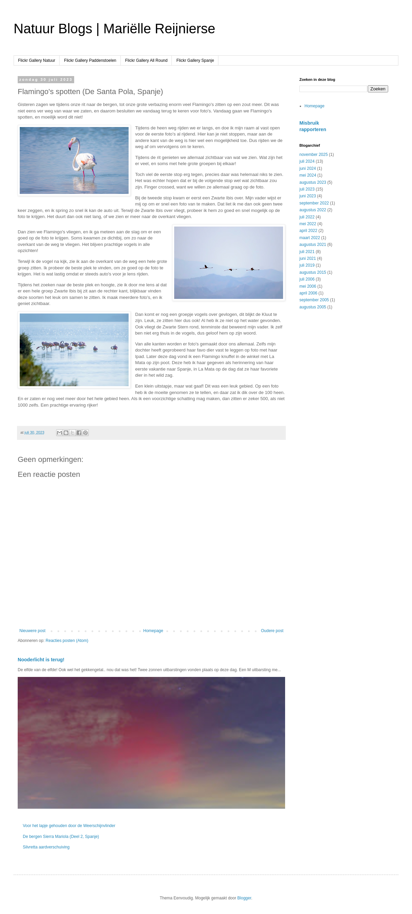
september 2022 (314, 203)
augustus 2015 (312, 272)
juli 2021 (307, 251)
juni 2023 (307, 196)
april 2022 (308, 230)
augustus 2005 (312, 307)
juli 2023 (307, 189)
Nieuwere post (32, 630)
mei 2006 (307, 286)
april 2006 (308, 293)
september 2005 (314, 300)
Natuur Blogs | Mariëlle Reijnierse (114, 28)
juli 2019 (307, 265)
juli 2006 (307, 279)
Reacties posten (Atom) (67, 640)
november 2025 (313, 154)
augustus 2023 (312, 182)
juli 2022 (307, 217)
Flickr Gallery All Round (146, 60)
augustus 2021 (312, 244)
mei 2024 (307, 175)
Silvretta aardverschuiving (46, 847)
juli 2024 (307, 161)
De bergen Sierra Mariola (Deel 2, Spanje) (61, 836)
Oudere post (272, 630)
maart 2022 (309, 237)
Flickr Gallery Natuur (36, 60)
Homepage (153, 630)
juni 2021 (307, 258)
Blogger (244, 898)
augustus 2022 (312, 210)
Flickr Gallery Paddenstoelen (90, 60)
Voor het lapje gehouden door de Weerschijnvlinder (69, 825)
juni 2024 (307, 168)
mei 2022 (307, 223)
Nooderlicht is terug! (41, 659)
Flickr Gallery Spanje (195, 60)
